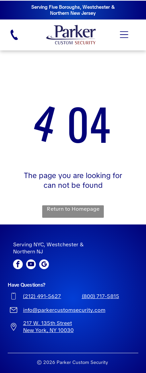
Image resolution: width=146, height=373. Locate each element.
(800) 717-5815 (100, 296)
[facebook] (18, 265)
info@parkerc (40, 310)
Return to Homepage (73, 208)
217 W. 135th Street (47, 323)
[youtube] (31, 265)
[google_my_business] (44, 265)
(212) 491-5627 (42, 296)
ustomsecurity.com (81, 310)
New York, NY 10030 (48, 330)
